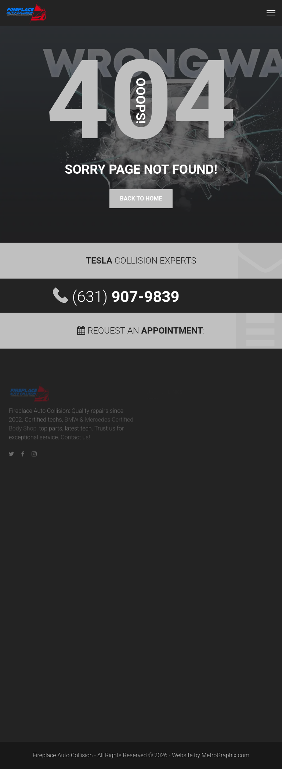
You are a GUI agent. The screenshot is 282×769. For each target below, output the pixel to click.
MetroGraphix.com (225, 755)
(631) (125, 297)
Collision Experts (141, 260)
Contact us (74, 439)
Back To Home (141, 198)
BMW (72, 422)
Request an (140, 330)
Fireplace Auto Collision (63, 755)
